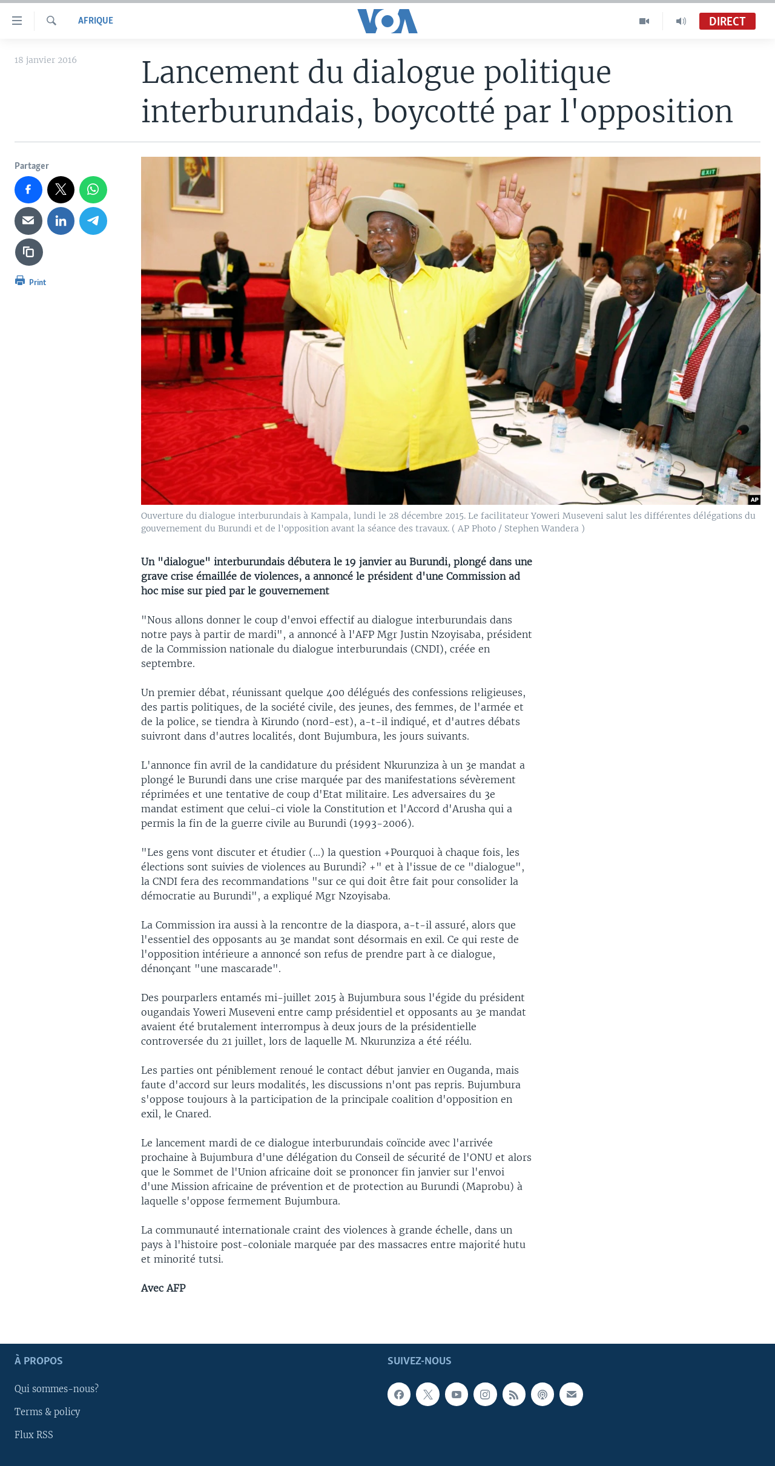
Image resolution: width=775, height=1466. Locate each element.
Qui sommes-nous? (57, 1389)
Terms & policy (47, 1412)
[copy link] (29, 252)
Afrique (95, 21)
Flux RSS (34, 1435)
